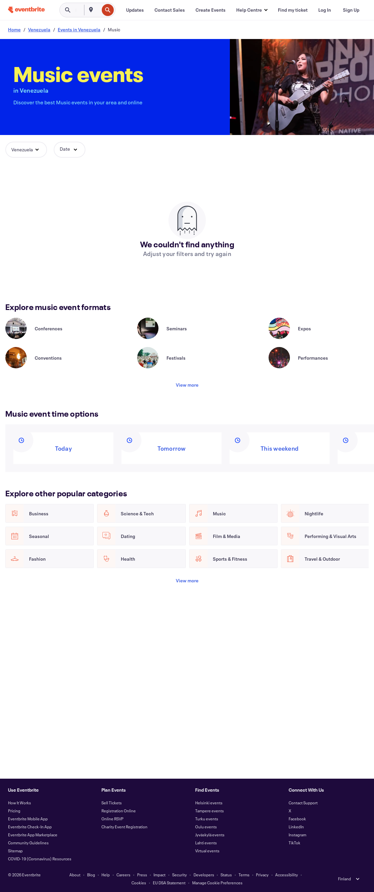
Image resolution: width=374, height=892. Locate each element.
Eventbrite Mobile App (28, 818)
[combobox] (98, 10)
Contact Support (303, 802)
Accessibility (286, 874)
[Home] (26, 10)
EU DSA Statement (169, 882)
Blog (91, 874)
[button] (252, 10)
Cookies (138, 882)
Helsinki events (209, 802)
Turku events (206, 818)
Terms (244, 874)
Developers (204, 874)
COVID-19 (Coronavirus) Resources (39, 858)
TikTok (294, 842)
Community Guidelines (28, 842)
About (74, 874)
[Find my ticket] (293, 10)
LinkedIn (296, 826)
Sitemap (15, 850)
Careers (123, 874)
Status (226, 874)
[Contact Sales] (169, 10)
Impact (159, 874)
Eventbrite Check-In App (30, 826)
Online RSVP (112, 818)
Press (142, 874)
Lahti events (206, 842)
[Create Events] (210, 10)
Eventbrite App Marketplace (32, 834)
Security (179, 874)
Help (105, 874)
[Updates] (135, 10)
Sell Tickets (111, 802)
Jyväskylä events (210, 834)
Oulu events (206, 826)
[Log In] (324, 10)
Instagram (297, 834)
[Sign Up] (351, 10)
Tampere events (209, 810)
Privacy (262, 874)
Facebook (297, 818)
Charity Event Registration (124, 826)
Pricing (14, 810)
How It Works (19, 802)
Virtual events (207, 850)
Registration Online (118, 810)
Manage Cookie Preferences (217, 882)
